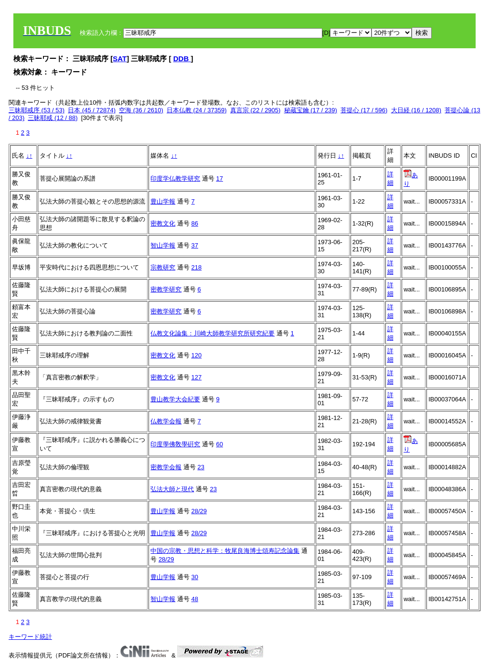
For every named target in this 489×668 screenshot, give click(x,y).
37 (194, 245)
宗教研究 (162, 267)
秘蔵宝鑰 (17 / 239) (310, 110)
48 (194, 599)
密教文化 (162, 223)
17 (219, 178)
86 (194, 223)
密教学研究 (165, 289)
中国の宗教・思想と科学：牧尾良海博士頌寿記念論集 (224, 550)
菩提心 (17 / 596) (363, 110)
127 (196, 377)
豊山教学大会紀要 (175, 399)
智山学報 (162, 245)
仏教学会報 (165, 421)
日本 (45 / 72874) (92, 110)
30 (194, 577)
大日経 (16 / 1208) (416, 110)
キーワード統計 (30, 636)
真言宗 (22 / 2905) (255, 110)
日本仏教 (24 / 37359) (197, 110)
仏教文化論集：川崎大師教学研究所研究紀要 (212, 333)
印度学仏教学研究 (175, 178)
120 (196, 355)
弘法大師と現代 (172, 489)
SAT (120, 58)
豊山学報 (162, 201)
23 (201, 467)
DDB (182, 58)
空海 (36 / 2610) (141, 110)
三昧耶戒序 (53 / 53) (36, 110)
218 (196, 267)
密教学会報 (165, 467)
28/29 (199, 511)
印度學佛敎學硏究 (175, 444)
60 (219, 444)
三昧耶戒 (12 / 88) (52, 117)
